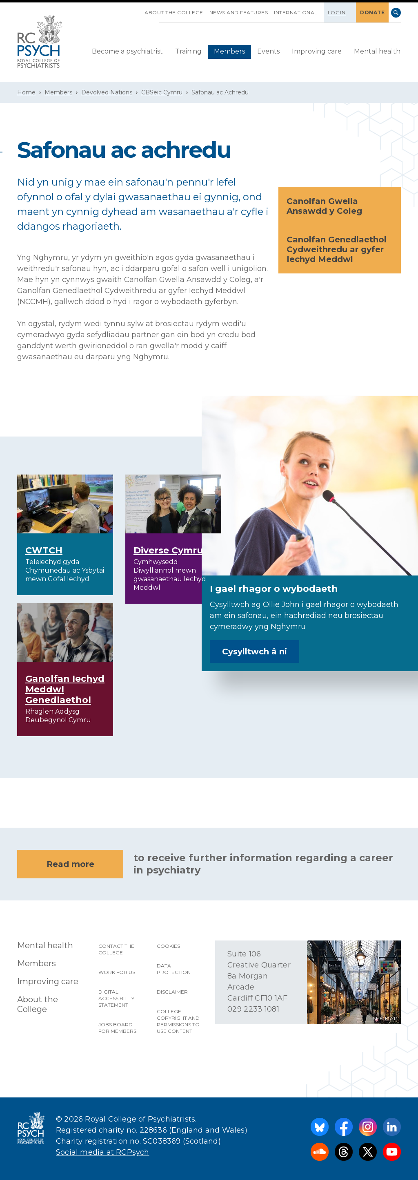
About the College (174, 12)
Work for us (116, 972)
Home (26, 92)
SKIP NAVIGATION (138, 9)
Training (188, 51)
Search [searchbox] (396, 13)
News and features (238, 12)
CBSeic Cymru (161, 92)
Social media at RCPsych (102, 1152)
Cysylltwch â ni (254, 651)
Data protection (174, 969)
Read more (70, 864)
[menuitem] (127, 52)
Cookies (168, 946)
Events (268, 51)
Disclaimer (172, 992)
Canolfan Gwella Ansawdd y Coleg (340, 206)
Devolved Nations (106, 92)
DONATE (372, 12)
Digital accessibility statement (116, 998)
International (296, 12)
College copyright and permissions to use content (178, 1021)
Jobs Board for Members (117, 1027)
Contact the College (116, 949)
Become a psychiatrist (127, 51)
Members (229, 51)
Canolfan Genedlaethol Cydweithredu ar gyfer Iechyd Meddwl (340, 249)
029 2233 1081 (253, 1009)
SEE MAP (385, 1018)
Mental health (377, 51)
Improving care (317, 51)
